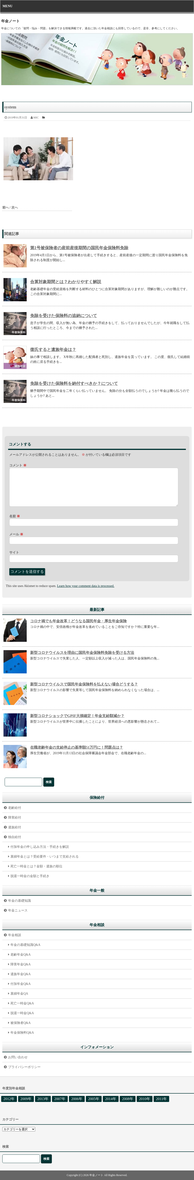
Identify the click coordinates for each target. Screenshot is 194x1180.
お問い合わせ (18, 1057)
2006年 (76, 1099)
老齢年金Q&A (20, 954)
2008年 (127, 1099)
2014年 (110, 1099)
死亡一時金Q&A (22, 1003)
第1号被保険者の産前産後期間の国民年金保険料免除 (79, 248)
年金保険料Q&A (22, 1032)
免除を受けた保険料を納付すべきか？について (74, 383)
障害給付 (14, 817)
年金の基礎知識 (19, 900)
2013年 (42, 1099)
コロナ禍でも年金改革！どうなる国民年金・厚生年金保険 (78, 621)
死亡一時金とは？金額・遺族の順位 (36, 866)
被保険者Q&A (20, 1023)
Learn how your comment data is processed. (85, 586)
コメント (17, 465)
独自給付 (14, 837)
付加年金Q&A (20, 984)
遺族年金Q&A (20, 974)
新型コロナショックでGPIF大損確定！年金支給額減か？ (77, 716)
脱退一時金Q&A (22, 1013)
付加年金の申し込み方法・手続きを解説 (39, 847)
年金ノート (10, 21)
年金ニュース (18, 910)
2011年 (161, 1099)
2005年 (93, 1099)
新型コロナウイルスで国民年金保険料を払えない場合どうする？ (84, 684)
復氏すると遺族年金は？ (53, 349)
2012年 (9, 1099)
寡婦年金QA (19, 993)
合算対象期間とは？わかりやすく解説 (65, 281)
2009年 (26, 1099)
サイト (14, 552)
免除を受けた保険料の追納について (63, 315)
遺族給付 (14, 827)
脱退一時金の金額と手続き (29, 876)
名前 (14, 516)
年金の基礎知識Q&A (25, 945)
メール (16, 534)
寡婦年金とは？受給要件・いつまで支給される (44, 856)
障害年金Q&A (20, 964)
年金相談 (14, 935)
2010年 (144, 1099)
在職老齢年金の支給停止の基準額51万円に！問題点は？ (76, 747)
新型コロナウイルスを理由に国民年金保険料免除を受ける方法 (82, 653)
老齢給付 (14, 808)
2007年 (59, 1099)
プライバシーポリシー (24, 1067)
